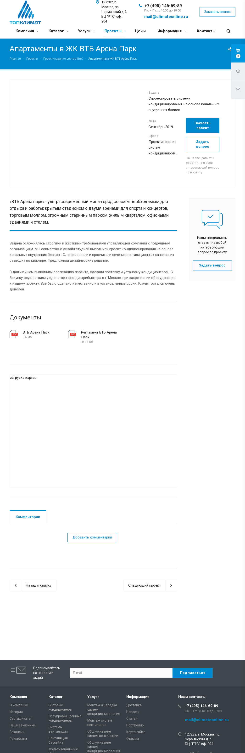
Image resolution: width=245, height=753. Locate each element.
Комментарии (28, 517)
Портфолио (135, 725)
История (16, 712)
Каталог (58, 31)
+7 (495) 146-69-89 (163, 5)
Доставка (134, 705)
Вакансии (17, 732)
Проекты (115, 31)
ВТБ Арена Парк (36, 332)
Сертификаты (20, 718)
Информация (171, 31)
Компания (27, 31)
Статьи (132, 718)
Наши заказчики (22, 725)
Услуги (86, 31)
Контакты (206, 31)
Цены (140, 31)
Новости (132, 712)
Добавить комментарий (92, 537)
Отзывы (132, 739)
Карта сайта (135, 732)
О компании (19, 705)
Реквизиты (18, 739)
